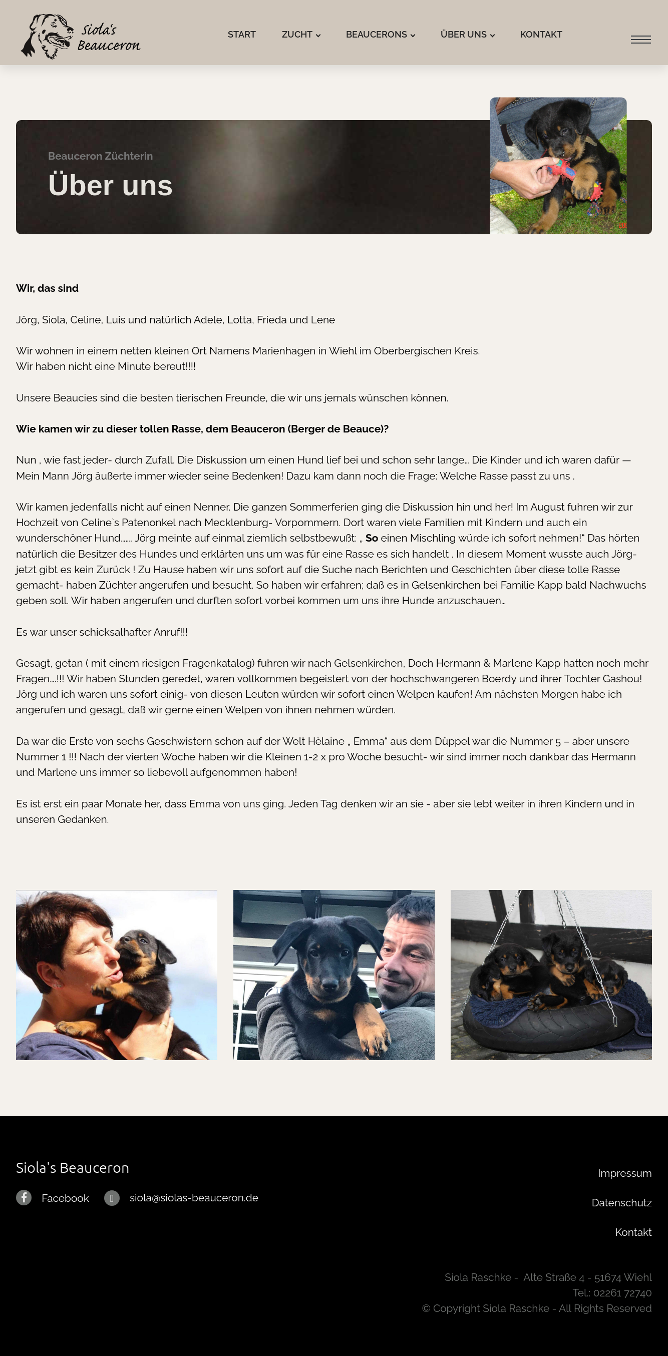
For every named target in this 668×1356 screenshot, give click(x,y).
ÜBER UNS (464, 34)
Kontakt (633, 1232)
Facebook (65, 1198)
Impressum (625, 1173)
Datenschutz (622, 1202)
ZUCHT (297, 34)
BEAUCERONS (376, 34)
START (242, 34)
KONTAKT (541, 34)
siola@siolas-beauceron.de (194, 1197)
